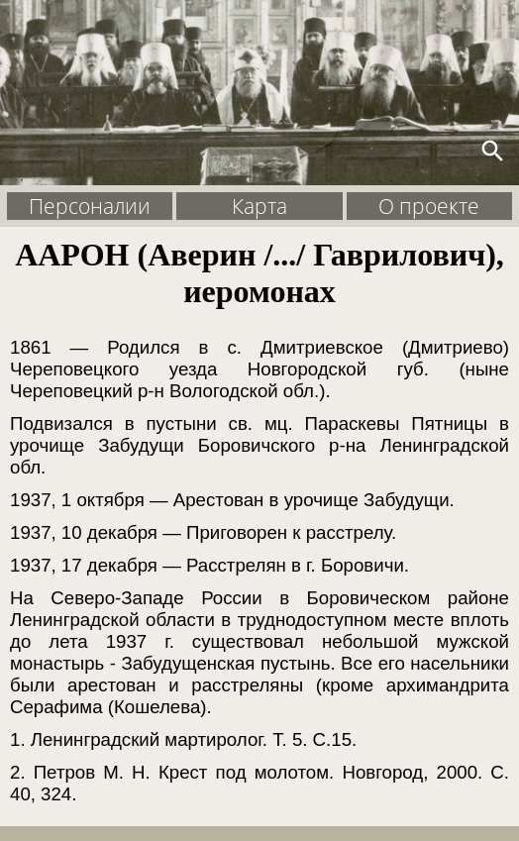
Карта (259, 206)
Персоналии (90, 206)
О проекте (428, 206)
